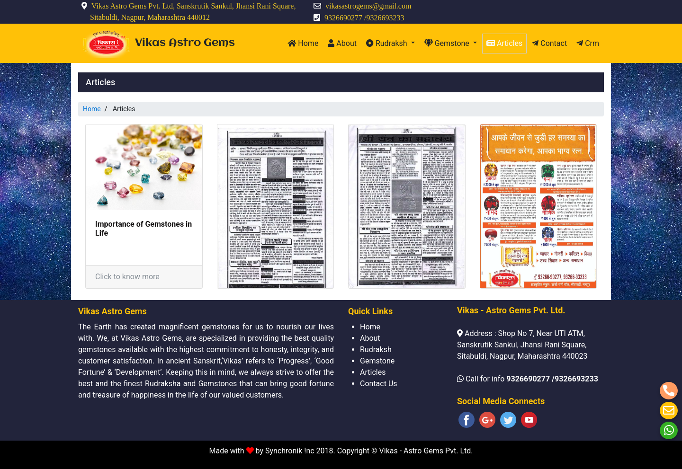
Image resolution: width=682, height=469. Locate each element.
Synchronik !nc (290, 450)
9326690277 (343, 18)
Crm (587, 43)
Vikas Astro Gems (185, 43)
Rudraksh (387, 43)
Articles (504, 43)
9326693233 (385, 18)
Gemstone (447, 43)
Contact (549, 43)
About (342, 43)
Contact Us (378, 383)
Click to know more (127, 276)
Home (302, 43)
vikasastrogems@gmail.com (368, 6)
